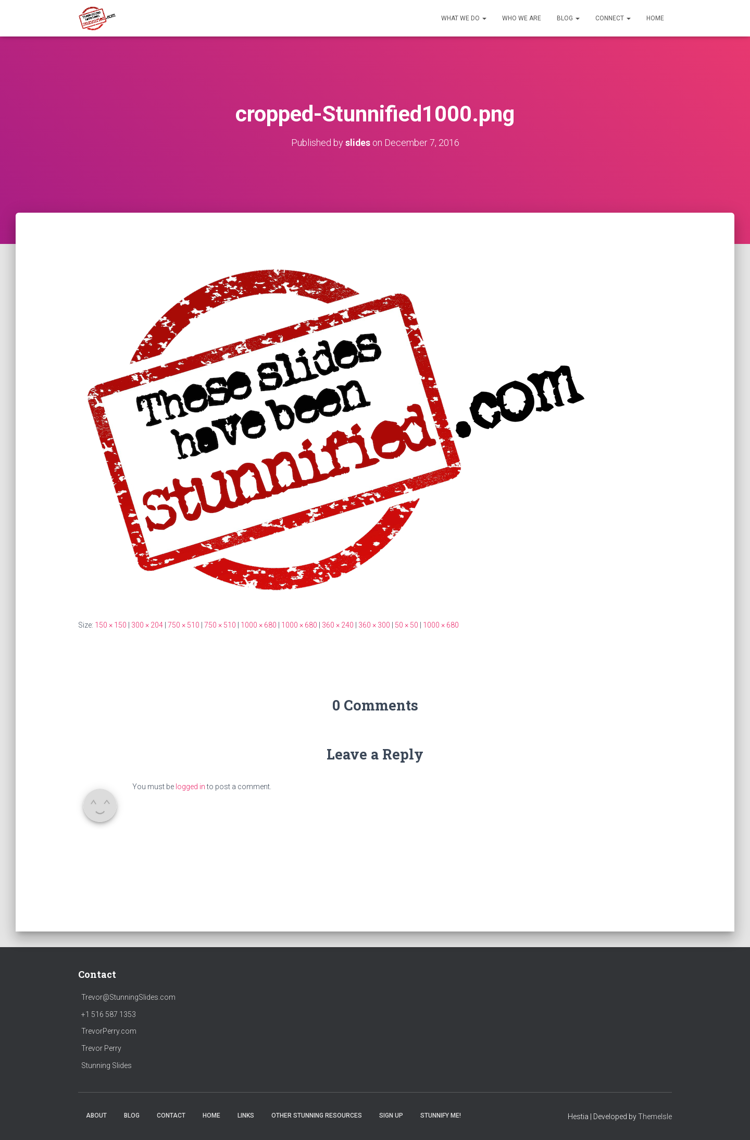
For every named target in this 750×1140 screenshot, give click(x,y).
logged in (190, 786)
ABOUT (96, 1115)
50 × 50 (406, 625)
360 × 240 (338, 625)
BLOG (132, 1115)
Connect (613, 18)
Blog (568, 18)
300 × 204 (147, 625)
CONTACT (171, 1115)
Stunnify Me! (440, 1115)
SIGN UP (391, 1115)
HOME (655, 18)
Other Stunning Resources (316, 1115)
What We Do (463, 18)
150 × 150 (111, 625)
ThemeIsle (655, 1116)
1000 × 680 (259, 625)
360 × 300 (374, 625)
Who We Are (521, 18)
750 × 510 (183, 625)
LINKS (246, 1115)
